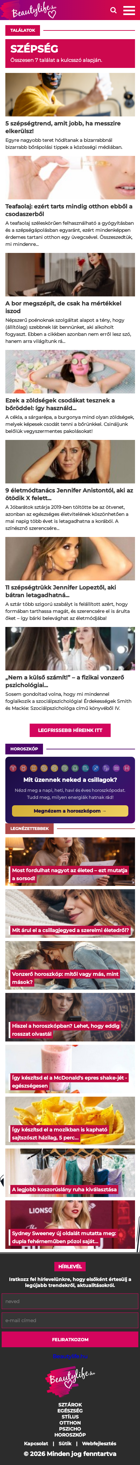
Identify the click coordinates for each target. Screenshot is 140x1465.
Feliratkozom (70, 1339)
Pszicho (70, 1429)
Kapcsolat (36, 1444)
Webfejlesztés (99, 1444)
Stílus (70, 1417)
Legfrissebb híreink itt (70, 730)
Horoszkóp (24, 748)
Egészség (70, 1411)
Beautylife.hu (70, 1356)
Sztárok (70, 1405)
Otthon (70, 1423)
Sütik (65, 1444)
